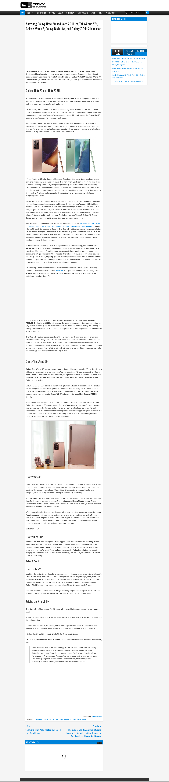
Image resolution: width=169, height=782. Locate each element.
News (79, 719)
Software (52, 13)
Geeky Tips (30, 13)
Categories (141, 50)
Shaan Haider (97, 716)
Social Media (70, 13)
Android (39, 719)
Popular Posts (129, 52)
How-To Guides (41, 13)
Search (147, 12)
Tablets (84, 719)
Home (22, 12)
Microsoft (59, 719)
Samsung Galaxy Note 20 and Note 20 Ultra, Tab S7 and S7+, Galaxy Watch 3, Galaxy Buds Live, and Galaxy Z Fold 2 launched (63, 26)
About (93, 13)
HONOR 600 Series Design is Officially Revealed (128, 58)
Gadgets (60, 13)
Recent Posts (117, 52)
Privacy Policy (110, 13)
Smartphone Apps (82, 13)
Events (45, 719)
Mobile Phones (70, 719)
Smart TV (59, 270)
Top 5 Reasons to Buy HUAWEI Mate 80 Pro (127, 81)
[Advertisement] (62, 49)
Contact (100, 13)
